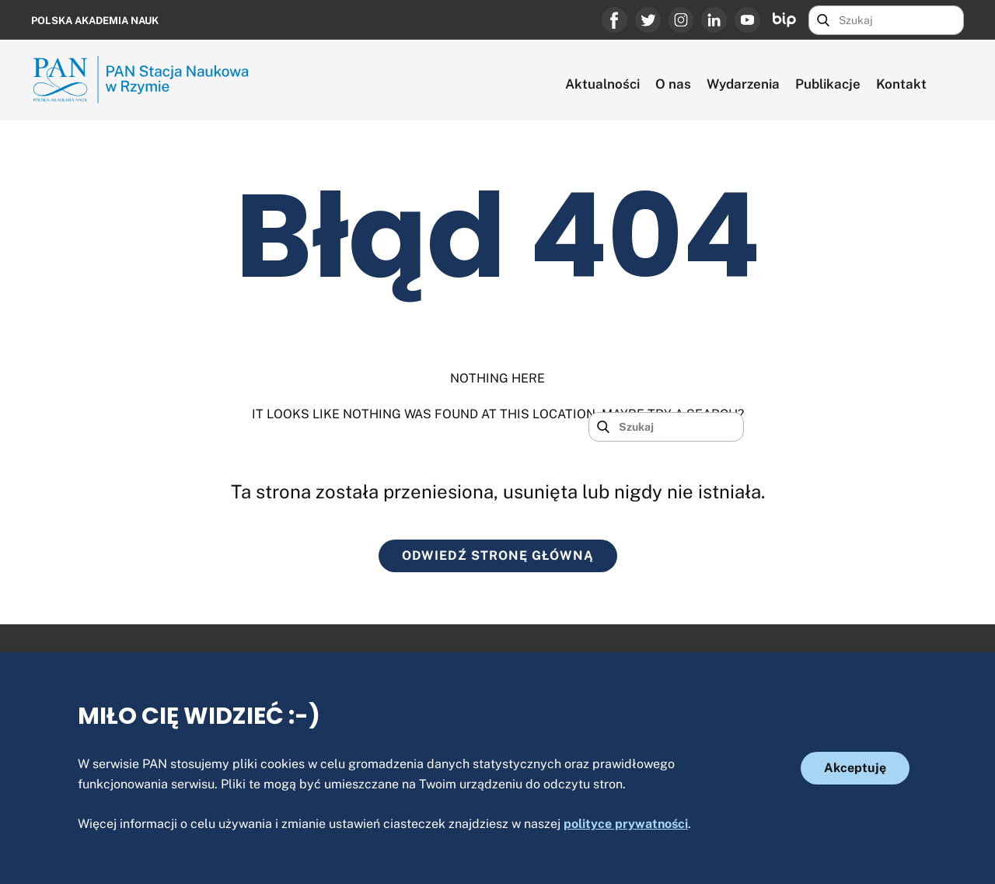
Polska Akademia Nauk (95, 21)
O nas (673, 84)
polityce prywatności (626, 823)
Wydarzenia (743, 84)
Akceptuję (855, 767)
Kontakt (901, 84)
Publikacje (828, 84)
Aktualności (602, 84)
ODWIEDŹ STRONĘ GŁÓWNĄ (498, 555)
